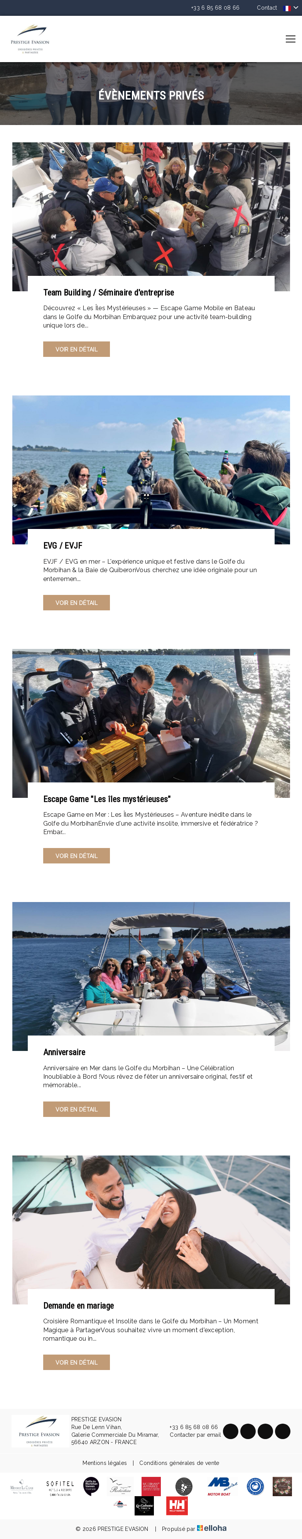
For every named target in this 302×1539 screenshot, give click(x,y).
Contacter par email (191, 1434)
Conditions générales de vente (179, 1463)
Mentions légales (105, 1463)
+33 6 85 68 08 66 (189, 1427)
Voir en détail (77, 349)
